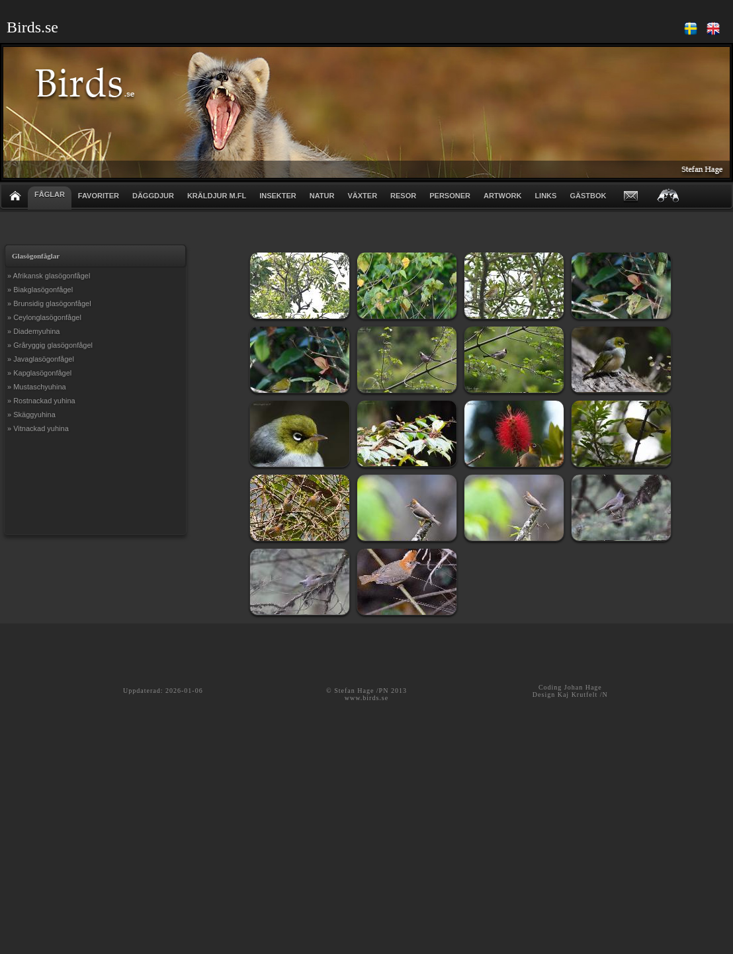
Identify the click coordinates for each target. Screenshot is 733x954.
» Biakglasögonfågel (40, 290)
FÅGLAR (49, 194)
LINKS (545, 196)
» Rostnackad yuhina (41, 401)
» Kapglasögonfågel (39, 373)
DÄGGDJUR (153, 196)
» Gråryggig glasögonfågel (50, 345)
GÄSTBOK (588, 196)
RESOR (403, 196)
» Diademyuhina (33, 331)
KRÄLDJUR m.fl (216, 196)
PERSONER (449, 196)
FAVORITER (98, 196)
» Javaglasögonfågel (40, 359)
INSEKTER (277, 196)
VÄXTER (362, 196)
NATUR (322, 196)
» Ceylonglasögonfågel (44, 317)
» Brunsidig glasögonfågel (49, 303)
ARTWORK (502, 196)
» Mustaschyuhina (36, 387)
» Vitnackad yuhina (38, 428)
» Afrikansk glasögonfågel (48, 276)
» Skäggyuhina (31, 414)
